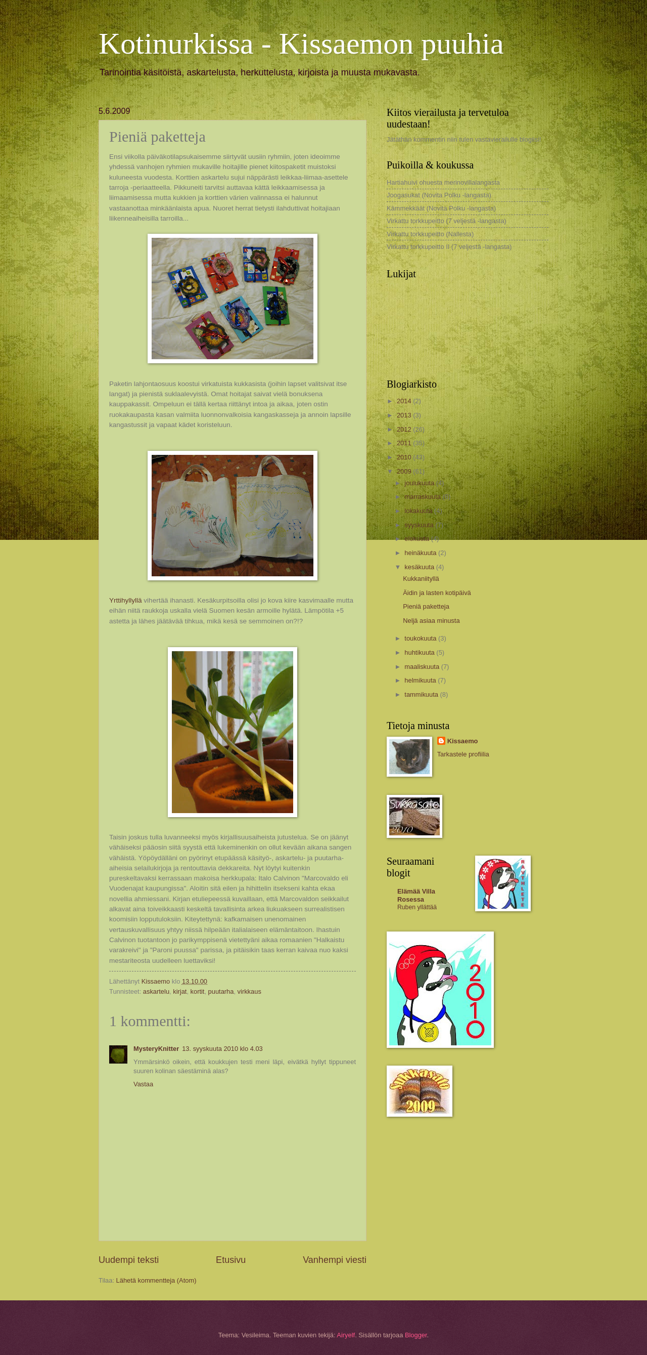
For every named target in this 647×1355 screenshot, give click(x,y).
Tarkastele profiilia (463, 754)
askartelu (156, 991)
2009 (405, 471)
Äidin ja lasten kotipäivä (437, 593)
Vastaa (143, 1084)
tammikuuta (422, 694)
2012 (405, 429)
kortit (198, 991)
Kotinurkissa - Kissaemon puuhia (301, 43)
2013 (405, 415)
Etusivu (231, 1260)
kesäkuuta (420, 567)
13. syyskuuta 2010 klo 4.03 (222, 1048)
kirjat (180, 991)
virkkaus (249, 991)
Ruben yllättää (417, 907)
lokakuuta (419, 511)
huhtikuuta (420, 652)
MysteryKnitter (156, 1048)
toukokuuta (421, 638)
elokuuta (417, 538)
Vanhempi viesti (334, 1260)
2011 (405, 443)
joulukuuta (420, 483)
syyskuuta (419, 525)
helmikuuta (421, 680)
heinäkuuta (421, 553)
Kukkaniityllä (421, 578)
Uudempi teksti (129, 1260)
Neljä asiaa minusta (431, 620)
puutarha (221, 991)
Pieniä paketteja (426, 606)
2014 (405, 401)
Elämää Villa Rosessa (416, 895)
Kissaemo (462, 741)
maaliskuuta (422, 666)
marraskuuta (423, 496)
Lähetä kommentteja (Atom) (156, 1280)
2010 (405, 457)
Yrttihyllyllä (125, 600)
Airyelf (346, 1335)
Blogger (416, 1335)
